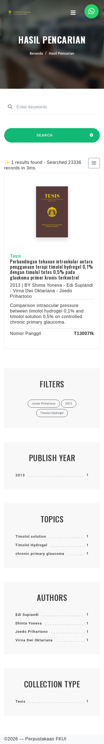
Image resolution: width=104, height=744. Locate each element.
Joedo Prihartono (31, 631)
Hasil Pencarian (61, 53)
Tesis (21, 701)
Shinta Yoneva (28, 623)
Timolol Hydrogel (31, 545)
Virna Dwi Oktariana (34, 640)
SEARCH (44, 138)
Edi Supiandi (27, 615)
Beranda (36, 53)
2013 (20, 475)
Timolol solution (31, 536)
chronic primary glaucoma (40, 554)
